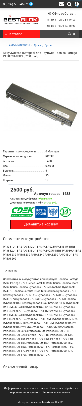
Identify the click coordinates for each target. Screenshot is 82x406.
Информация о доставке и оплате (26, 388)
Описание (11, 270)
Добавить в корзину (41, 224)
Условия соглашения (56, 392)
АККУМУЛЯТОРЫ (17, 45)
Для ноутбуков (40, 45)
